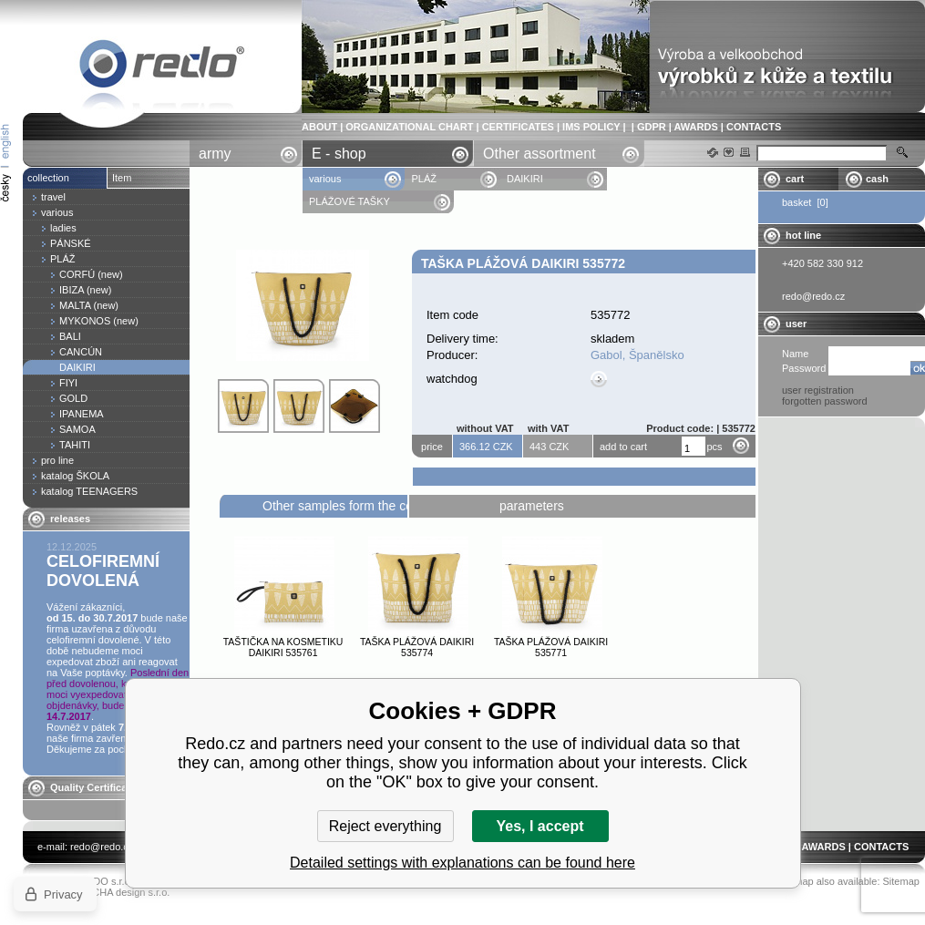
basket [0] (805, 202)
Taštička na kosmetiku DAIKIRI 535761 (283, 647)
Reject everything (385, 826)
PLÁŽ (424, 178)
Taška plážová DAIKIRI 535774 (417, 647)
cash (877, 178)
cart (795, 178)
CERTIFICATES (518, 126)
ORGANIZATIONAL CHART (409, 126)
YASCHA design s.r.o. (121, 892)
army (215, 153)
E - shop (339, 153)
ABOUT (319, 126)
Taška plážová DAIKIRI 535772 (162, 67)
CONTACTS (753, 126)
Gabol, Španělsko (637, 355)
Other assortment (539, 153)
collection (48, 177)
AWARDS (695, 126)
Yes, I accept (539, 826)
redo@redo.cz (101, 846)
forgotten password (825, 401)
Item (121, 177)
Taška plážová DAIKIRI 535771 (551, 647)
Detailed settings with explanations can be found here (462, 862)
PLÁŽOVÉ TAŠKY (349, 201)
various (325, 178)
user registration (818, 390)
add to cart (623, 446)
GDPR (651, 126)
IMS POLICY (591, 126)
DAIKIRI (525, 178)
